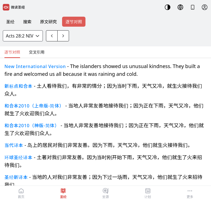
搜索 (27, 21)
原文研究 (48, 21)
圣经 (10, 21)
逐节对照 (73, 21)
